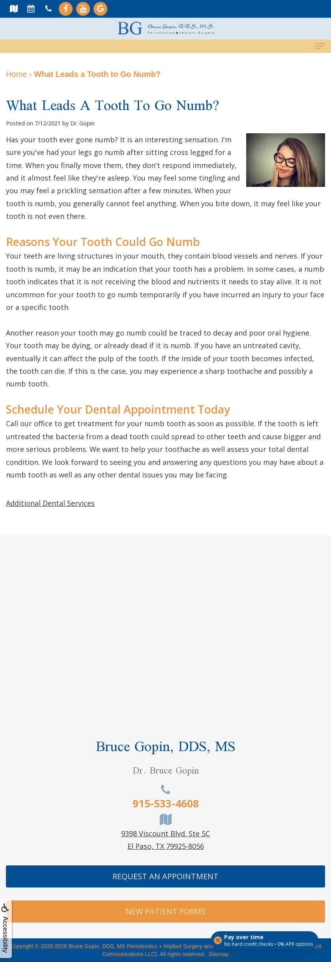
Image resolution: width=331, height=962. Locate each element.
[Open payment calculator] (263, 939)
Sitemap (218, 954)
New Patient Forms (165, 911)
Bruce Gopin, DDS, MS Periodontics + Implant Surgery (136, 946)
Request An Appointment (165, 876)
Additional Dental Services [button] (50, 503)
